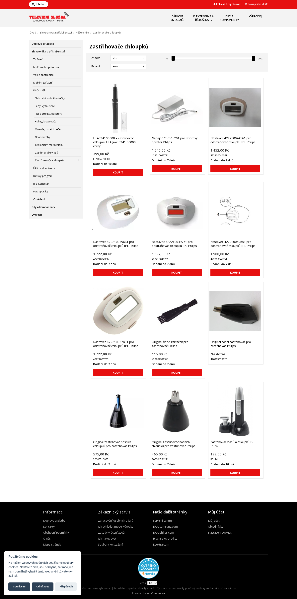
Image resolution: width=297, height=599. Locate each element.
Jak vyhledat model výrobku (115, 526)
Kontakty (49, 526)
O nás (47, 538)
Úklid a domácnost (44, 168)
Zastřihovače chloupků (49, 160)
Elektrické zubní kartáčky (50, 98)
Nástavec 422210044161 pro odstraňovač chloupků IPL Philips (233, 140)
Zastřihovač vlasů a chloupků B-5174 (232, 444)
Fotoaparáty (40, 191)
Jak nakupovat (107, 538)
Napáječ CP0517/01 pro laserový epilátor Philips (175, 140)
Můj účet (214, 520)
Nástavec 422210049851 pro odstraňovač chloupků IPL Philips (233, 244)
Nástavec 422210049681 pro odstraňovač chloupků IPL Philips (115, 244)
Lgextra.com (161, 544)
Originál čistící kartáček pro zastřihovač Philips (170, 344)
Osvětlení (39, 199)
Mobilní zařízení (42, 82)
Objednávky (215, 526)
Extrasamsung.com (165, 526)
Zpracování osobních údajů (115, 520)
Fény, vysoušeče (45, 106)
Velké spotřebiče (43, 75)
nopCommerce (155, 593)
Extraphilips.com (163, 532)
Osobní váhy (42, 137)
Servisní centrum (163, 520)
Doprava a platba (54, 520)
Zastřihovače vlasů (46, 152)
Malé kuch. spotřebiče (46, 67)
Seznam (261, 66)
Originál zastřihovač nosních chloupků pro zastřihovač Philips (115, 444)
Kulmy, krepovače (45, 121)
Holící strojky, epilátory (48, 113)
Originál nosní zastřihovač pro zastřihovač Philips (230, 344)
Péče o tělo (82, 32)
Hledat (38, 4)
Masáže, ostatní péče (48, 129)
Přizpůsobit (66, 586)
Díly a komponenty (229, 18)
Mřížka (253, 66)
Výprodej (255, 16)
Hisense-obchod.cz (165, 538)
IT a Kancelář (41, 183)
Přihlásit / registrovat (227, 4)
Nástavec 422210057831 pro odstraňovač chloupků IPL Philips (115, 344)
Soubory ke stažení (110, 544)
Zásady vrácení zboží (111, 532)
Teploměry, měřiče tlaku (49, 145)
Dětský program (42, 176)
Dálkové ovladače (177, 18)
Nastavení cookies (220, 532)
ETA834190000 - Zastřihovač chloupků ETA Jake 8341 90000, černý (114, 142)
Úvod (33, 32)
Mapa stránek (52, 544)
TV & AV (37, 59)
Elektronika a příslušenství (203, 18)
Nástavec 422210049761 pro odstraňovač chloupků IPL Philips (174, 244)
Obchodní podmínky (56, 532)
